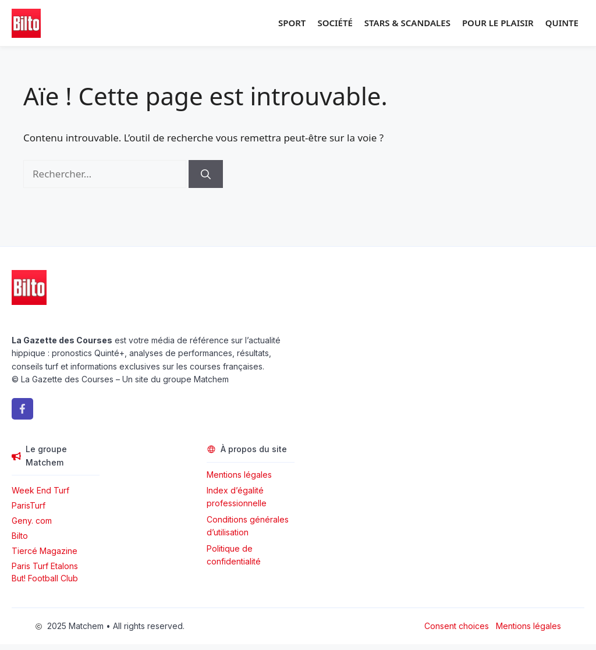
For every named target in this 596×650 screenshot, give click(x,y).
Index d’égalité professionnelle (238, 496)
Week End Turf (40, 490)
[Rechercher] (206, 174)
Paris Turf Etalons (45, 566)
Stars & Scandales (407, 23)
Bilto (20, 536)
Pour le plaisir (498, 23)
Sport (292, 23)
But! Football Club (45, 578)
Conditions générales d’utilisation (248, 525)
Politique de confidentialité (234, 555)
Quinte (562, 23)
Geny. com (32, 520)
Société (334, 23)
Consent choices (456, 626)
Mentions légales (239, 474)
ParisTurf (28, 505)
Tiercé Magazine (44, 551)
